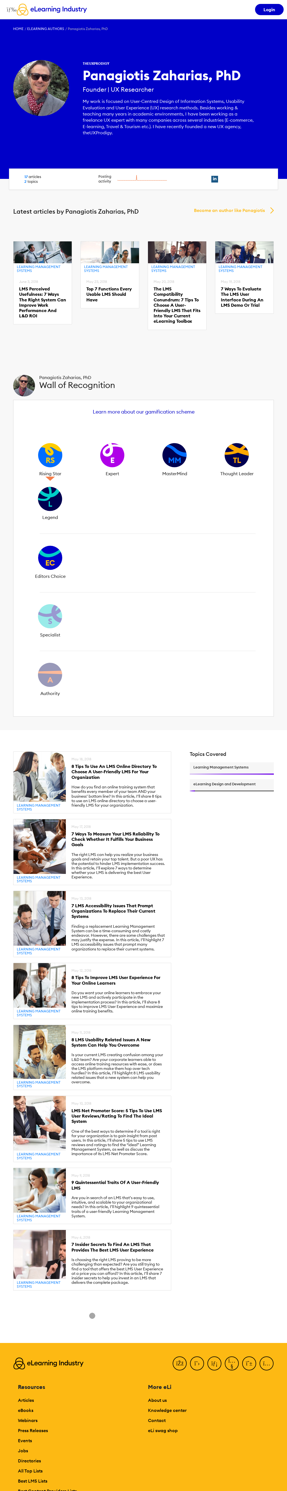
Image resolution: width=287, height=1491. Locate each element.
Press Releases (33, 1430)
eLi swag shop (163, 1430)
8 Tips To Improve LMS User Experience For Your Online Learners (115, 980)
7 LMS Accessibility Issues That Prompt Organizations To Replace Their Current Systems (113, 911)
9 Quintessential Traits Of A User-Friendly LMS (115, 1185)
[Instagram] (267, 1363)
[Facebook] (180, 1363)
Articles (26, 1400)
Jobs (23, 1450)
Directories (29, 1461)
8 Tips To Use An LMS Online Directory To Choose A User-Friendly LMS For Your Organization (114, 772)
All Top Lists (30, 1471)
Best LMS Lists (32, 1481)
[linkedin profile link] (214, 179)
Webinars (28, 1420)
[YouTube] (232, 1363)
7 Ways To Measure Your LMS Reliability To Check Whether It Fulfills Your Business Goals (115, 839)
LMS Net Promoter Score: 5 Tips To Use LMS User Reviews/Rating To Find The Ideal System (116, 1116)
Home (18, 29)
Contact (157, 1420)
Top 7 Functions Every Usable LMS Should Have (109, 294)
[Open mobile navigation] (10, 9)
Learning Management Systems (39, 269)
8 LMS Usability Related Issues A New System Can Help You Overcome (111, 1042)
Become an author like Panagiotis (229, 210)
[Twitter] (197, 1363)
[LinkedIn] (214, 1363)
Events (25, 1440)
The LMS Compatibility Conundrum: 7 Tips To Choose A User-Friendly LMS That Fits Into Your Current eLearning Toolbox (177, 305)
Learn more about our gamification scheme (144, 411)
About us (157, 1400)
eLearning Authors (45, 29)
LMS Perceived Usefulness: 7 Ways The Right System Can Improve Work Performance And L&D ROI (42, 302)
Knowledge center (167, 1410)
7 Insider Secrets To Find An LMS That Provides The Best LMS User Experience (112, 1247)
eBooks (25, 1410)
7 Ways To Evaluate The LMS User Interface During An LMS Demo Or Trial (242, 297)
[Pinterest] (249, 1363)
